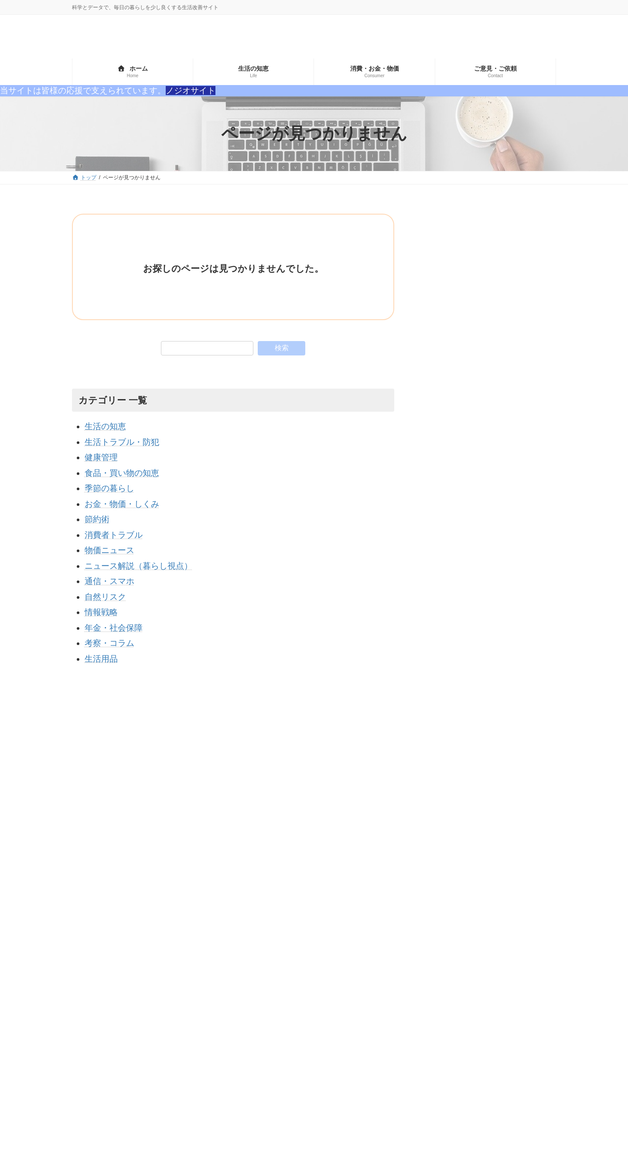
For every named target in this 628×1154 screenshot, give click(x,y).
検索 (282, 348)
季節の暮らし (109, 488)
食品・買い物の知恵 (122, 473)
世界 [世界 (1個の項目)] (463, 935)
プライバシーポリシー (155, 865)
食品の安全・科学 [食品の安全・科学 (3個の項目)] (481, 965)
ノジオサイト (190, 90)
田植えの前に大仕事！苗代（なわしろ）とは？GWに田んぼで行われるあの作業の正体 (519, 664)
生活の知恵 (105, 426)
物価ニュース (109, 550)
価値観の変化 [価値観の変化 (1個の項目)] (503, 935)
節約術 (97, 519)
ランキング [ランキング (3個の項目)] (427, 935)
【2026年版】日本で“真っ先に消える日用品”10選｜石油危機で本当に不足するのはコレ (518, 438)
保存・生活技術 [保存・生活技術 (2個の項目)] (497, 949)
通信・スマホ (109, 581)
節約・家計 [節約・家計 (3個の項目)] (427, 965)
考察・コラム (109, 643)
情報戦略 (101, 612)
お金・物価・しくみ (122, 504)
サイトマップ (96, 865)
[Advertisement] (489, 268)
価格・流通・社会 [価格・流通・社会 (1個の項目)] (436, 949)
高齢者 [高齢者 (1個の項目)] (473, 979)
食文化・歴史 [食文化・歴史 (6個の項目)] (430, 979)
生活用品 (101, 658)
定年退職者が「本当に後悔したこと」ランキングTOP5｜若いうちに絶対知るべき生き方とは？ (518, 606)
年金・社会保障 (114, 627)
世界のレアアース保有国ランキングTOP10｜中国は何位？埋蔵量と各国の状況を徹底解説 (516, 496)
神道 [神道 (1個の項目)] (540, 949)
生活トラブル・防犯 (122, 442)
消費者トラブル (114, 534)
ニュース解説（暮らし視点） (138, 565)
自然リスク (105, 596)
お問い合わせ (215, 865)
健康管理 (101, 457)
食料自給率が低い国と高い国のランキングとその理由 (516, 545)
